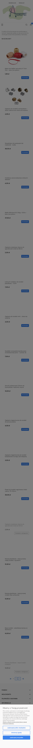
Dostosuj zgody (16, 732)
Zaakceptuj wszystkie (16, 737)
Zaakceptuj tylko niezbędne (16, 728)
